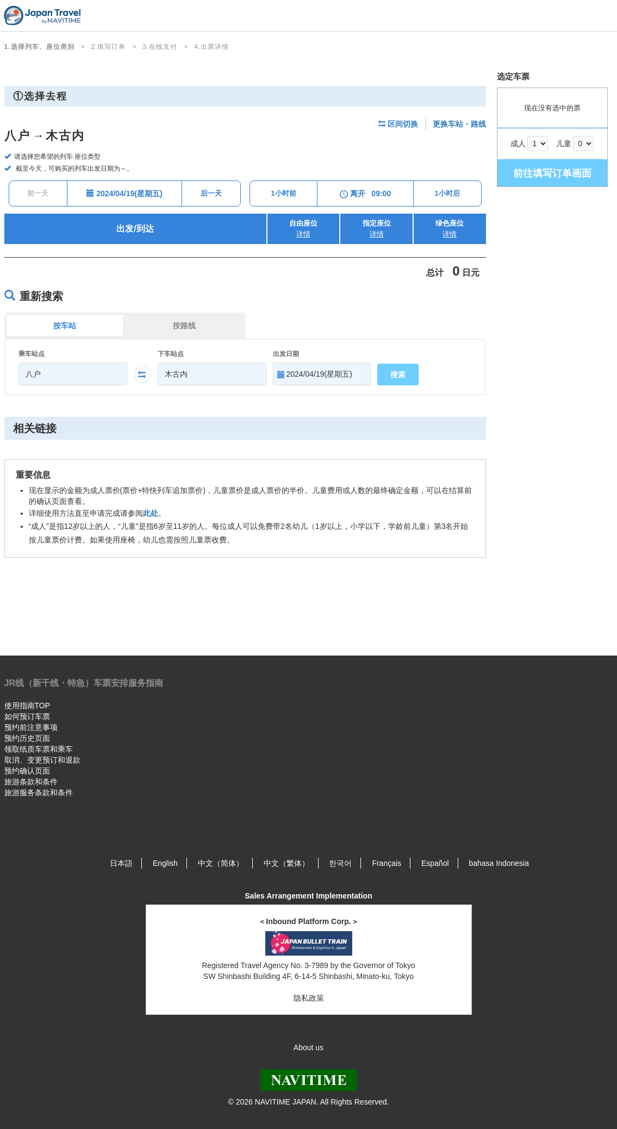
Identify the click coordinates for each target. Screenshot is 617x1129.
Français (386, 863)
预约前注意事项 (31, 727)
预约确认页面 (27, 770)
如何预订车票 (27, 716)
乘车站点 (31, 354)
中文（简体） (221, 863)
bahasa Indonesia (499, 863)
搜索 (398, 374)
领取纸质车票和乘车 (38, 749)
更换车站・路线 (459, 124)
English (165, 863)
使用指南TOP (27, 705)
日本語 (121, 863)
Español (435, 863)
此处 (150, 513)
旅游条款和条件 (31, 781)
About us (308, 1047)
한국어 (340, 863)
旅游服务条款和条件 (38, 792)
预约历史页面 (27, 738)
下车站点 (171, 354)
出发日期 (286, 354)
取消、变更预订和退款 (42, 760)
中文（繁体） (286, 863)
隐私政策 (309, 998)
